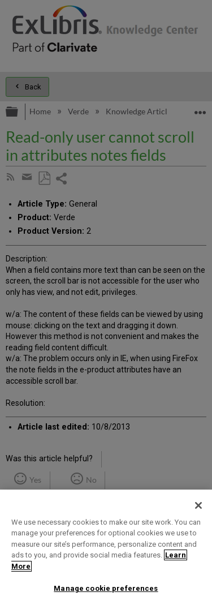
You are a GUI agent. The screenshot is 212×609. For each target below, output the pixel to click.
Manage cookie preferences (106, 588)
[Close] (198, 505)
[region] (106, 549)
